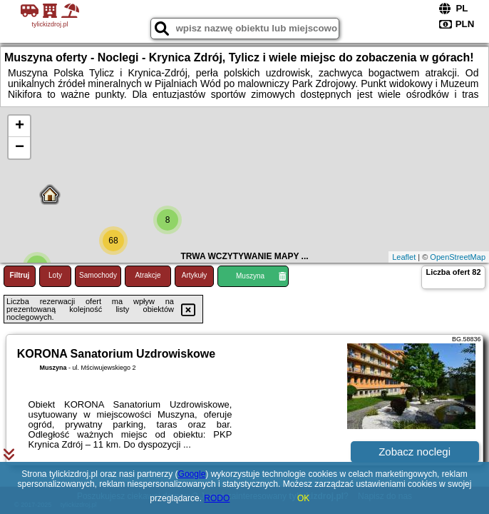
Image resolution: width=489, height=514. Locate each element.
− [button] (19, 147)
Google (192, 474)
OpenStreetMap (457, 257)
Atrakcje (147, 275)
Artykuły (194, 275)
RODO (217, 498)
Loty (55, 275)
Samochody (98, 275)
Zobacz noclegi (415, 451)
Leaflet (404, 257)
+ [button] (19, 126)
